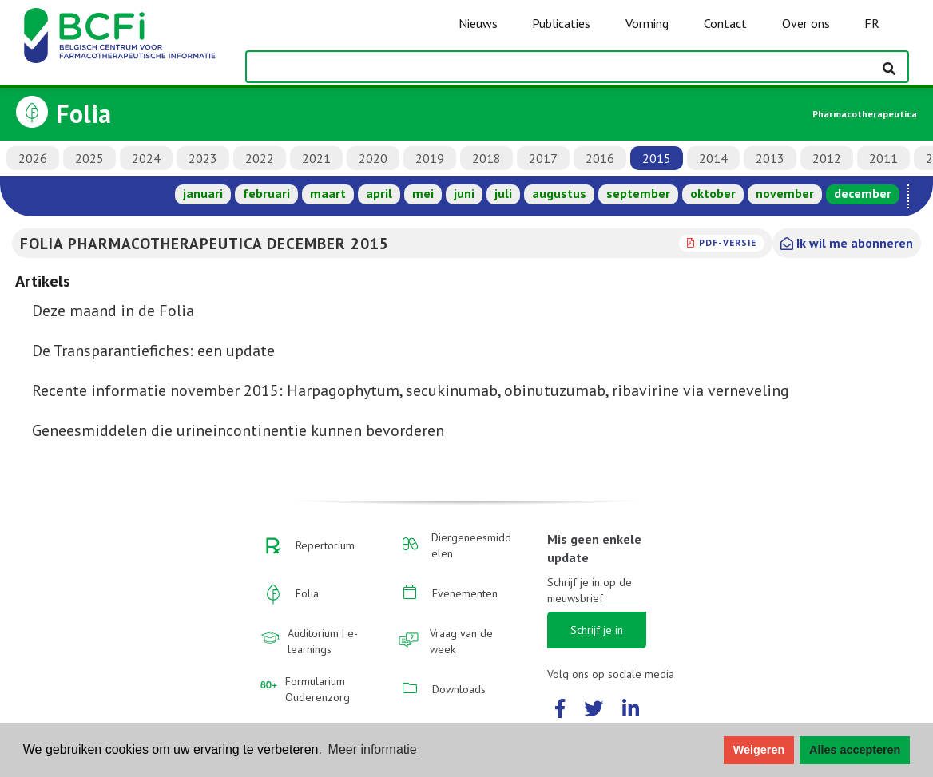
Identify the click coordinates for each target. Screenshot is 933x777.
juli (503, 193)
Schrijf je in (596, 630)
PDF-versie (727, 242)
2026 (32, 158)
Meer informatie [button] (372, 749)
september (638, 193)
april (379, 193)
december (862, 193)
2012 (826, 158)
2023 (203, 158)
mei (423, 193)
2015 (656, 158)
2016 (600, 158)
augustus (559, 193)
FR (871, 23)
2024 (146, 158)
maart (328, 193)
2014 (713, 158)
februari (266, 193)
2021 (316, 158)
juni (464, 193)
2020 (373, 158)
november (785, 193)
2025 (89, 158)
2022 (259, 158)
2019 (429, 158)
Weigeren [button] (759, 749)
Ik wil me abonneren (846, 243)
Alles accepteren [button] (854, 749)
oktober (713, 193)
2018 (486, 158)
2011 (883, 158)
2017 (543, 158)
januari (203, 193)
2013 (770, 158)
